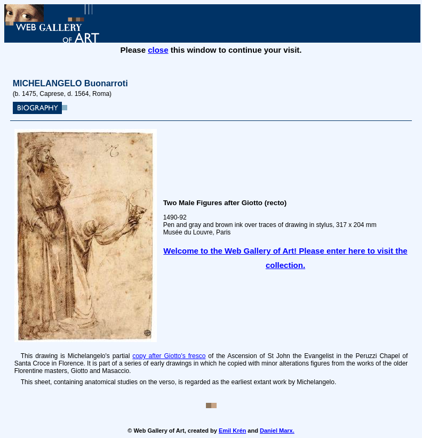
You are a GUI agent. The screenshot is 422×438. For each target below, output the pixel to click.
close (158, 49)
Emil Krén (232, 430)
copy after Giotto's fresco (168, 356)
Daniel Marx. (277, 430)
